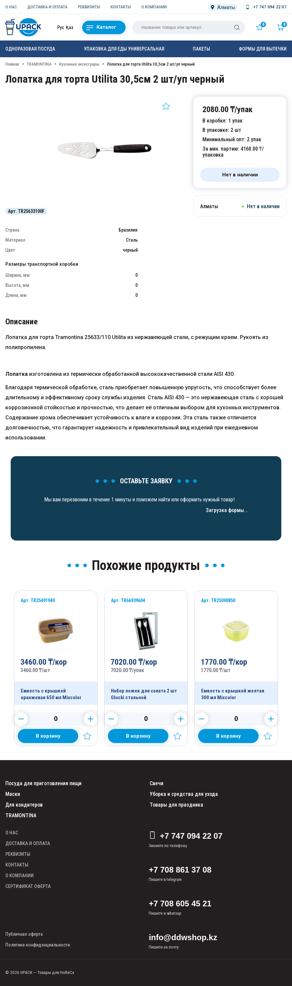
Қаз (69, 27)
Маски (12, 794)
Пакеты (201, 49)
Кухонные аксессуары (79, 64)
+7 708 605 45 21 (180, 903)
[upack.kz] (23, 27)
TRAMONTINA (39, 64)
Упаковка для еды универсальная (124, 49)
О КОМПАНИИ (154, 6)
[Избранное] (261, 27)
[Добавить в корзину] (48, 736)
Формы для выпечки (263, 49)
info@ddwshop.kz (183, 937)
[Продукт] (55, 648)
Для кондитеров (24, 805)
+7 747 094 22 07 (186, 836)
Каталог (101, 27)
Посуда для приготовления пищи (43, 783)
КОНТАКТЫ (121, 6)
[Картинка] (105, 198)
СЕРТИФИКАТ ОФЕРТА (28, 886)
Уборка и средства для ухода (184, 794)
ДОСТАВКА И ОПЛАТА (47, 6)
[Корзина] (282, 27)
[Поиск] (237, 27)
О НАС (11, 6)
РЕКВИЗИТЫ (89, 6)
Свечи (156, 783)
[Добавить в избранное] (166, 106)
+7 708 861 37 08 (180, 869)
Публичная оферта (24, 934)
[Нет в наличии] (240, 175)
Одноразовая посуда (30, 49)
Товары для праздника (176, 805)
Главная (12, 64)
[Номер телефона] (266, 7)
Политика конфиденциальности (37, 945)
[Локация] (222, 7)
